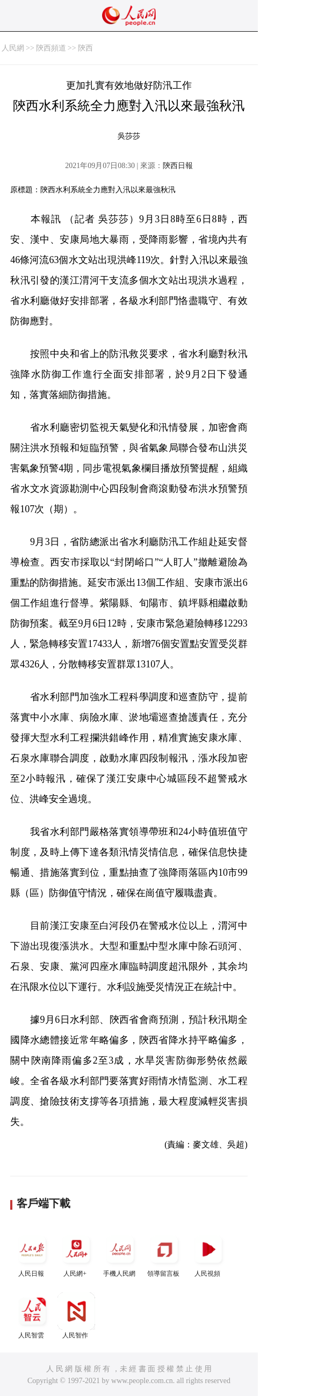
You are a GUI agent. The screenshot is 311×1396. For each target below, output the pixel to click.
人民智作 (76, 1315)
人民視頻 (208, 1254)
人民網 (13, 48)
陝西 (85, 48)
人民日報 (32, 1254)
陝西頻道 (51, 48)
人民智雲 (32, 1315)
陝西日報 (178, 166)
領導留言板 (164, 1254)
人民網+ (76, 1254)
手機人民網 (120, 1254)
